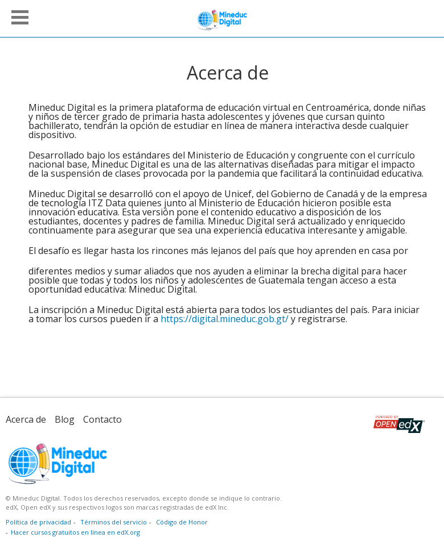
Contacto (102, 419)
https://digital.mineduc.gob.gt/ (225, 319)
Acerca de (26, 419)
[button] (19, 17)
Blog (65, 419)
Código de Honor (182, 522)
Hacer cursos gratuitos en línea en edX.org (75, 532)
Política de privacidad (38, 522)
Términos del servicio (113, 522)
